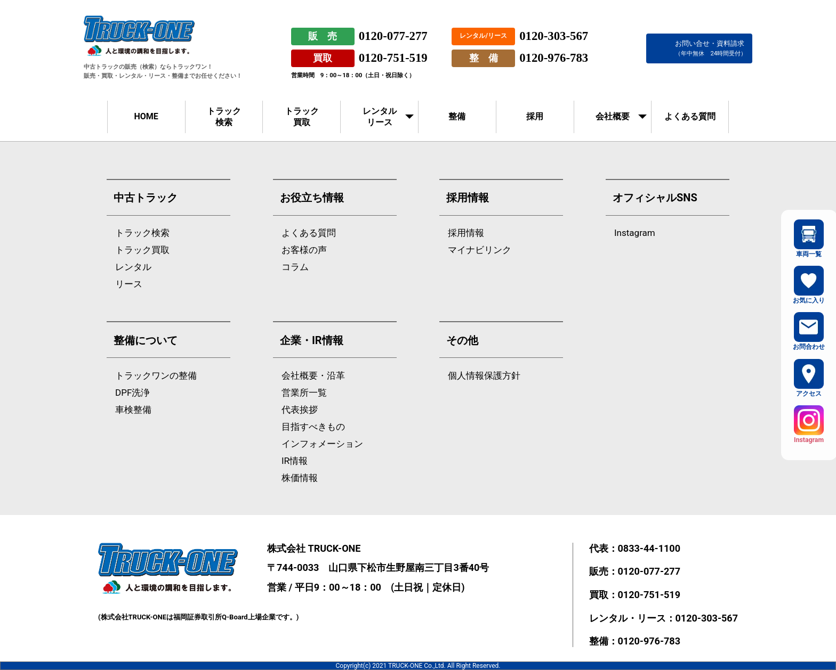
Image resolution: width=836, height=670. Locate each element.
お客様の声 (304, 250)
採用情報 (466, 233)
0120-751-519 (393, 57)
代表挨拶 (300, 409)
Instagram (634, 233)
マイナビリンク (479, 250)
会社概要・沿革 (313, 375)
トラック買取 (302, 116)
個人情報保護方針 (484, 375)
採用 (534, 116)
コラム (295, 267)
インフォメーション (322, 443)
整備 (456, 116)
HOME (146, 116)
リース (128, 284)
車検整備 (133, 409)
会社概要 (613, 116)
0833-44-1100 (649, 548)
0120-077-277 (393, 36)
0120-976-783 (553, 57)
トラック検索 (224, 116)
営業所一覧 (304, 392)
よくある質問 (690, 116)
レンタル (133, 267)
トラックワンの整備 (156, 375)
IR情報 (295, 460)
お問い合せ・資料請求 (710, 48)
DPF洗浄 (132, 392)
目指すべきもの (313, 426)
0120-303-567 (553, 36)
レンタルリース (380, 116)
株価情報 (300, 478)
